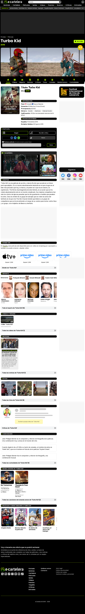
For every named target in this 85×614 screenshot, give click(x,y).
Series (35, 5)
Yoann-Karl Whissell (52, 278)
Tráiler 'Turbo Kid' (7, 324)
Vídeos (42, 5)
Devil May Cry (23, 8)
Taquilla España (48, 8)
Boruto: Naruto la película (20, 528)
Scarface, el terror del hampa (47, 529)
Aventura (37, 111)
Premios (51, 5)
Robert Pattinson (59, 8)
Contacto (44, 570)
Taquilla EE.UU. (69, 8)
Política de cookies (61, 572)
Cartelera (16, 5)
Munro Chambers (5, 300)
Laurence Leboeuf (17, 300)
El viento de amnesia (33, 528)
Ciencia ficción (47, 111)
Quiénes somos (46, 568)
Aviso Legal (59, 568)
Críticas (68, 5)
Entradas (78, 5)
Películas (26, 5)
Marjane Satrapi (32, 8)
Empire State (6, 528)
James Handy (14, 8)
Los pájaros (77, 8)
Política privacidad (62, 570)
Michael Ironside (30, 300)
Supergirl (40, 8)
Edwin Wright (45, 299)
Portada (3, 37)
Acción (30, 111)
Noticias (7, 5)
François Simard (19, 278)
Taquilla (32, 585)
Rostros (60, 5)
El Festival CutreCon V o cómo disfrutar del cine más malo (9, 354)
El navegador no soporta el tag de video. (21, 165)
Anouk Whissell (34, 278)
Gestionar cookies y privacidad (65, 574)
